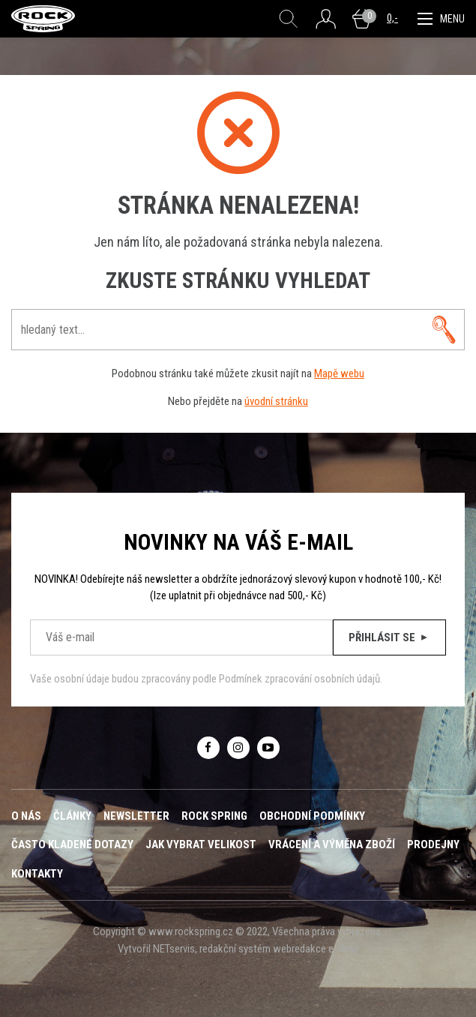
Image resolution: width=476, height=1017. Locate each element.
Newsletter (136, 816)
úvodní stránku (276, 401)
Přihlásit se (389, 637)
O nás (26, 816)
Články (72, 816)
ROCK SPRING (214, 816)
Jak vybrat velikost (200, 844)
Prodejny (433, 844)
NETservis (174, 949)
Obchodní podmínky (312, 816)
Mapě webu (339, 373)
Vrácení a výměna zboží (331, 844)
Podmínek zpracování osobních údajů (299, 679)
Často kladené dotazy (72, 844)
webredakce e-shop (316, 949)
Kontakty (37, 873)
